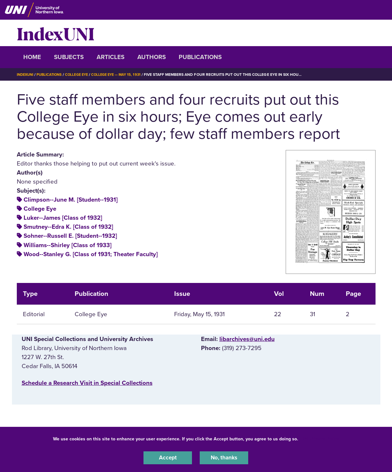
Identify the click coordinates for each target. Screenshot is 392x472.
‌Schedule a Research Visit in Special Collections (87, 383)
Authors (151, 57)
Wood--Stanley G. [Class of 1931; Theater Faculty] (91, 254)
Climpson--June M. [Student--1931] (71, 199)
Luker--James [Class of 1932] (63, 217)
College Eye (81, 74)
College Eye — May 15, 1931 (123, 74)
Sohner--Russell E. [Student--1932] (70, 235)
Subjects (69, 57)
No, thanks (224, 457)
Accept (167, 457)
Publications (200, 57)
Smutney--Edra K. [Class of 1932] (68, 226)
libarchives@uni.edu (247, 339)
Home (32, 57)
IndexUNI (55, 32)
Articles (110, 57)
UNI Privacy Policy (320, 437)
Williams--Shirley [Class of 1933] (67, 245)
